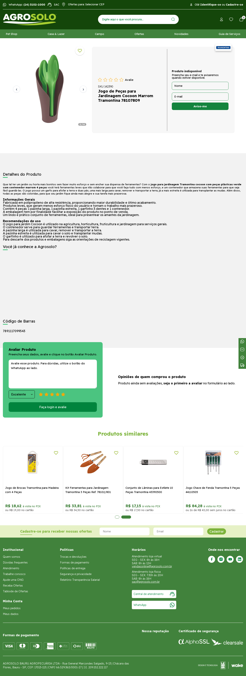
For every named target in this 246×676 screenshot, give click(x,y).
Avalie (129, 79)
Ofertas (139, 34)
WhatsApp (154, 605)
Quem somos (11, 557)
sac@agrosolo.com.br (146, 581)
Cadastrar (216, 531)
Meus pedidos (12, 608)
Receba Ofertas (13, 585)
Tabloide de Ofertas (15, 591)
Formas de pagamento (74, 562)
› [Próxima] (83, 89)
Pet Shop (11, 34)
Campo (99, 34)
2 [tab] (126, 517)
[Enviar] (173, 19)
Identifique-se (210, 4)
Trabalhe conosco (14, 574)
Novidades (181, 34)
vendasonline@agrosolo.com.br (152, 566)
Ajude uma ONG (13, 580)
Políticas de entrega (72, 568)
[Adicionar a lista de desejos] (79, 50)
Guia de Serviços (229, 34)
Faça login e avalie (52, 407)
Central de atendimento (154, 594)
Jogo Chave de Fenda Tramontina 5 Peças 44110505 (213, 490)
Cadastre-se (234, 4)
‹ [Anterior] (16, 89)
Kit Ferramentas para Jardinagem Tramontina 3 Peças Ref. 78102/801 (88, 490)
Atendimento (11, 568)
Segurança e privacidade (75, 574)
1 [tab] (117, 517)
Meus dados (10, 614)
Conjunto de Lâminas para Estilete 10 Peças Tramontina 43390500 (149, 490)
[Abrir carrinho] (241, 19)
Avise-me (200, 106)
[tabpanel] (50, 89)
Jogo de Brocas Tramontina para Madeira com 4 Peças (32, 490)
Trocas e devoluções (73, 557)
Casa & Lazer (56, 34)
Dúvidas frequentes (15, 562)
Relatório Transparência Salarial (80, 580)
